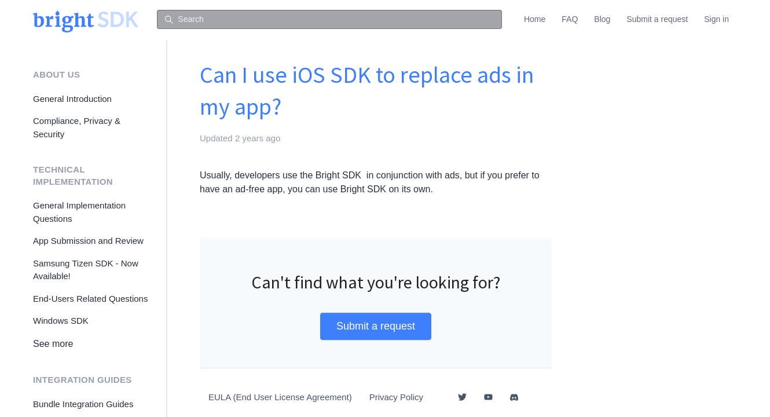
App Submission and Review (88, 241)
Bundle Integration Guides (83, 404)
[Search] (329, 20)
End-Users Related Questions (90, 298)
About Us (56, 74)
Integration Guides (82, 380)
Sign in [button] (716, 19)
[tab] (376, 213)
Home (534, 19)
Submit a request (657, 19)
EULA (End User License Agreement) (280, 397)
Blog (602, 19)
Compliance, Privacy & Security (76, 127)
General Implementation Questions (79, 212)
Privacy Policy (396, 397)
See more (53, 344)
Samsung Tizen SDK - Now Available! (85, 269)
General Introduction (72, 99)
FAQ (570, 19)
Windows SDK (61, 320)
